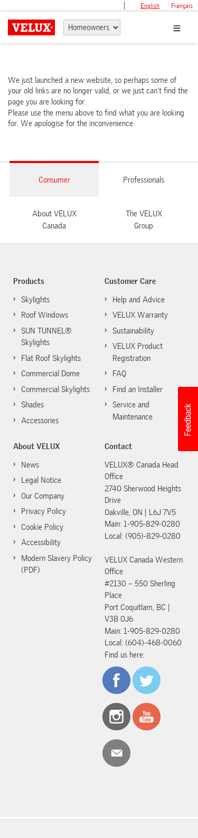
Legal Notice (41, 480)
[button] (187, 419)
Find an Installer (137, 389)
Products (28, 281)
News (30, 465)
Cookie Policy (42, 527)
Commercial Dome (50, 373)
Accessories (40, 420)
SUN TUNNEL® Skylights (46, 337)
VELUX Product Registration (137, 352)
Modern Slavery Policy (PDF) (56, 564)
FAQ (119, 373)
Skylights (35, 299)
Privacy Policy (43, 511)
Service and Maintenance (132, 411)
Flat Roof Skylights (51, 358)
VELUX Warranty (140, 315)
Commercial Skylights (55, 389)
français (182, 5)
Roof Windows (44, 315)
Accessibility (41, 542)
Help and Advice (138, 299)
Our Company (42, 496)
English (149, 5)
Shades (32, 405)
